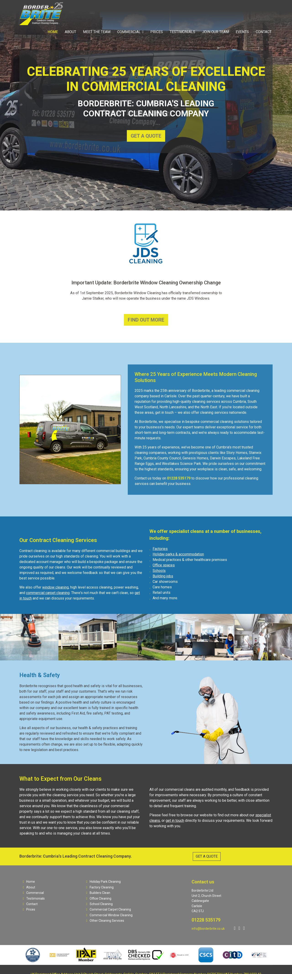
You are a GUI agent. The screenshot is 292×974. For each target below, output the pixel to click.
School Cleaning (99, 904)
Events (242, 32)
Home (53, 32)
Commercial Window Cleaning (109, 915)
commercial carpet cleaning (48, 593)
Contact (263, 32)
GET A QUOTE (146, 136)
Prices (156, 32)
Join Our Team (215, 32)
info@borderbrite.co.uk (208, 928)
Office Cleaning (98, 898)
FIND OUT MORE (146, 320)
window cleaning (55, 587)
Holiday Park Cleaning (103, 881)
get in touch (175, 820)
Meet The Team (96, 32)
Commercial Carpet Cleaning (108, 909)
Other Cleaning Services (105, 920)
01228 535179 (206, 920)
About (70, 32)
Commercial (129, 32)
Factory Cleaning (100, 887)
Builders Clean (98, 893)
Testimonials (182, 32)
